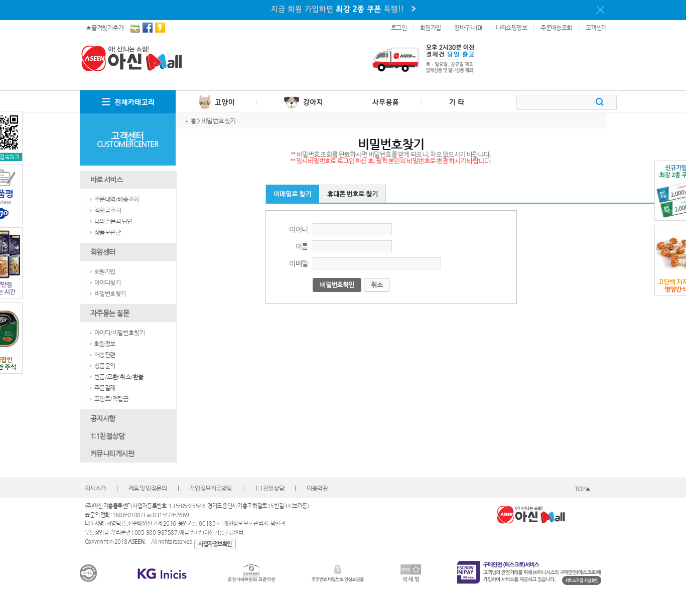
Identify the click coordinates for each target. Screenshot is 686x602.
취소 (376, 284)
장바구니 (468, 27)
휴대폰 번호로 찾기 (352, 194)
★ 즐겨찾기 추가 (105, 27)
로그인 (398, 27)
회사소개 (95, 488)
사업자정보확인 (215, 544)
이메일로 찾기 (292, 194)
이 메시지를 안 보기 (600, 10)
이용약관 (317, 488)
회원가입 (430, 27)
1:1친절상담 (269, 488)
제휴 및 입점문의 (147, 488)
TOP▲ (583, 488)
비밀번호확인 (337, 284)
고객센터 (596, 27)
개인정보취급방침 (210, 488)
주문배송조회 (556, 27)
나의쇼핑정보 (511, 27)
